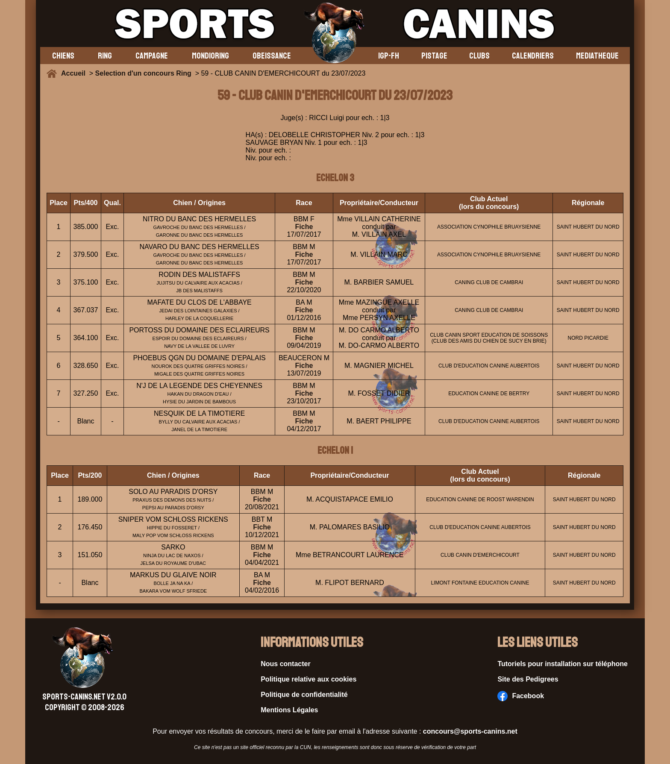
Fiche (304, 226)
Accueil (75, 73)
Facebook (520, 696)
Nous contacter (285, 663)
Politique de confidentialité (304, 694)
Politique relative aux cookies (308, 679)
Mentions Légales (289, 710)
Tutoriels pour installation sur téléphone (562, 663)
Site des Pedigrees (527, 679)
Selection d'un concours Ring (143, 73)
